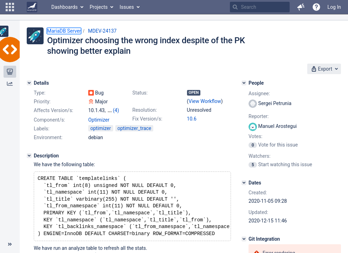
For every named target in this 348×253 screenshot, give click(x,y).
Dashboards (64, 7)
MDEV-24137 (102, 31)
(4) (116, 110)
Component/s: (49, 120)
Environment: (48, 137)
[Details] (29, 82)
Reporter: (259, 116)
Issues (127, 7)
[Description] (29, 155)
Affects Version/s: (53, 110)
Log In (334, 7)
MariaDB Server (64, 31)
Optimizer (98, 120)
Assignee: (259, 93)
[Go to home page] (32, 7)
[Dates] (243, 182)
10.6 (191, 119)
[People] (243, 82)
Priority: (42, 101)
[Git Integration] (243, 238)
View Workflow (205, 101)
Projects (99, 7)
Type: (39, 93)
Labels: (41, 128)
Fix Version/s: (147, 119)
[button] (10, 7)
